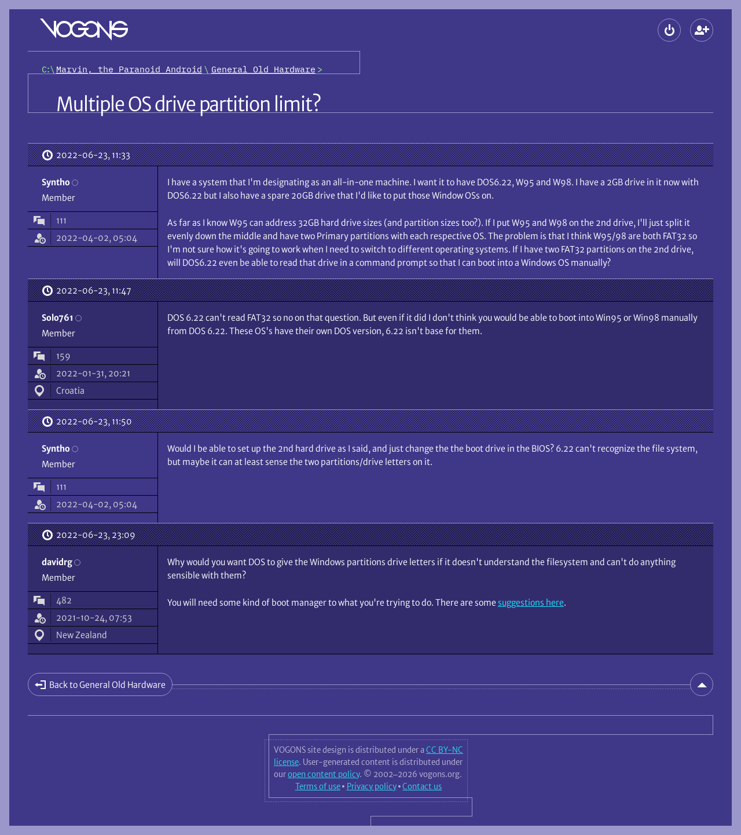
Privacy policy (372, 786)
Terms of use (317, 786)
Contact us (422, 786)
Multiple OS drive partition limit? (188, 104)
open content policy (324, 774)
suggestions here (531, 602)
